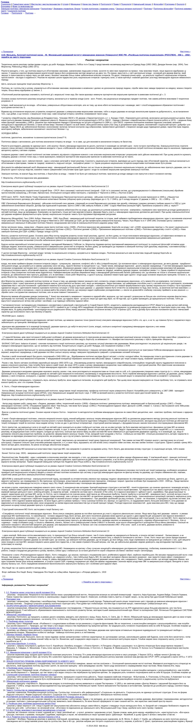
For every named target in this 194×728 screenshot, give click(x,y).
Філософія (158, 4)
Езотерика (170, 4)
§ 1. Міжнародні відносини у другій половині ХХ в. (29, 652)
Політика (148, 9)
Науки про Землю (90, 4)
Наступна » (185, 51)
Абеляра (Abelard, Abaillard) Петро (22, 635)
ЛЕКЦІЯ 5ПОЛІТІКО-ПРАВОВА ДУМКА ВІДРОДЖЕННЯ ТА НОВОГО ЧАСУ (40, 661)
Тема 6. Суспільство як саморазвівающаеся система (30, 690)
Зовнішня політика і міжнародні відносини (20, 9)
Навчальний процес (142, 4)
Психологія (126, 4)
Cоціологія (6, 4)
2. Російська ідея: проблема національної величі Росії (31, 703)
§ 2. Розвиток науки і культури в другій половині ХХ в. (30, 592)
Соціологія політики (17, 11)
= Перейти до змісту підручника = (97, 582)
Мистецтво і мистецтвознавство (45, 4)
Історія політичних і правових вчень (98, 9)
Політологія (106, 4)
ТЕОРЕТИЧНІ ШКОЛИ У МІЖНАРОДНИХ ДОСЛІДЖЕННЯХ (33, 606)
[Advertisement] (97, 31)
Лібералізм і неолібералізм (18, 615)
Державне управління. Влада (66, 9)
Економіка (5, 6)
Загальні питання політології (129, 9)
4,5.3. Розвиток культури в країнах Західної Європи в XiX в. (33, 717)
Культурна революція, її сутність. (21, 643)
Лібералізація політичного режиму (21, 681)
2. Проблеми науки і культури (19, 621)
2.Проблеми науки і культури (19, 668)
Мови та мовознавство (22, 6)
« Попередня (7, 52)
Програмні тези (13, 599)
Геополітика (46, 9)
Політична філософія (163, 9)
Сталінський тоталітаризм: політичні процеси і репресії (31, 675)
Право (116, 4)
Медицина (75, 4)
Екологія (180, 4)
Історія (65, 4)
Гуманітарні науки (21, 4)
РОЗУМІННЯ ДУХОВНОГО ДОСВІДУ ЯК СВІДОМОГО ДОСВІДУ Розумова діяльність (45, 697)
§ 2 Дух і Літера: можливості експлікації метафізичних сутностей (35, 710)
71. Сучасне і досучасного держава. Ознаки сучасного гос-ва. (34, 628)
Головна (5, 13)
